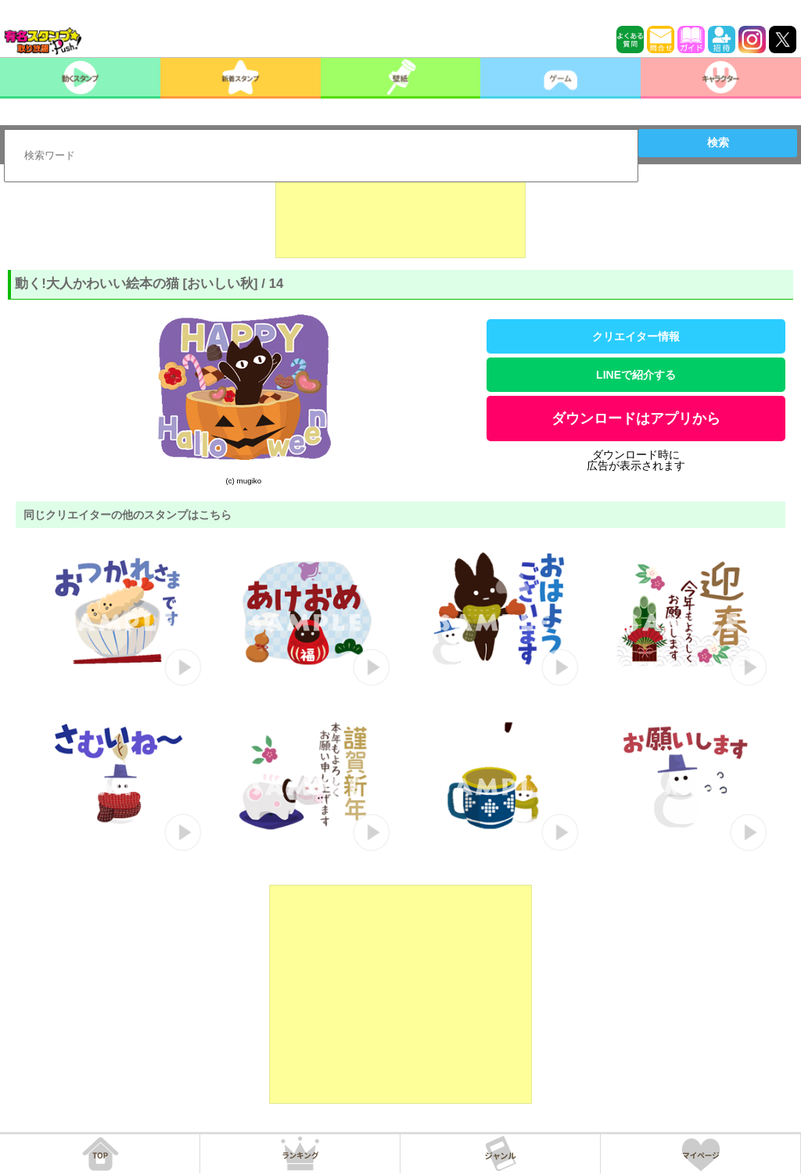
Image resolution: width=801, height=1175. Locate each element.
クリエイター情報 (636, 336)
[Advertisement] (400, 219)
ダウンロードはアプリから (635, 418)
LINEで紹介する (636, 374)
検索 (718, 142)
